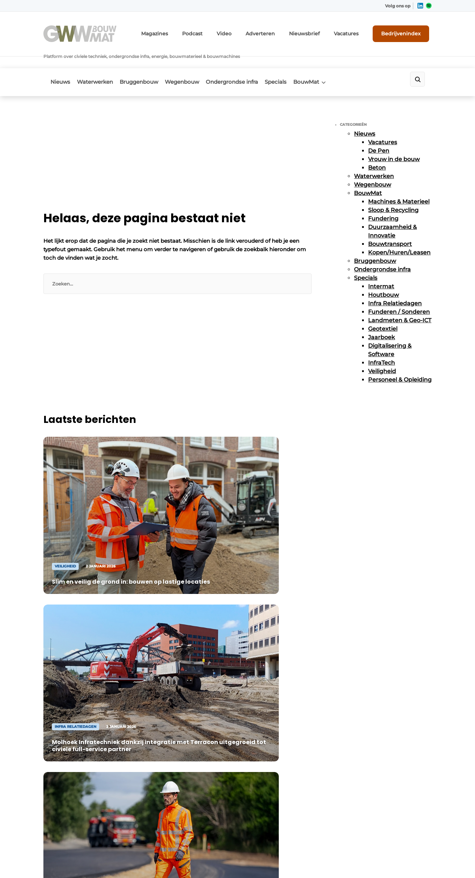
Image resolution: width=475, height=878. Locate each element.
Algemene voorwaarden (367, 860)
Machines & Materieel (398, 180)
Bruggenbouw (148, 62)
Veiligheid (382, 349)
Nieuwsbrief (317, 31)
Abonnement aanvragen (171, 650)
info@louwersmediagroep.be (390, 780)
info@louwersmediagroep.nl (389, 674)
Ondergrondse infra (250, 62)
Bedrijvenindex (405, 31)
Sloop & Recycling (393, 188)
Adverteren (278, 31)
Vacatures (354, 31)
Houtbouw (383, 273)
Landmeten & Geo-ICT (399, 298)
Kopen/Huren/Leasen (399, 231)
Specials (298, 62)
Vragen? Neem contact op (373, 559)
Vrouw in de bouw (394, 137)
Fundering (383, 197)
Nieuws (60, 62)
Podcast (217, 31)
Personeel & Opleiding (400, 358)
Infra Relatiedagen (395, 281)
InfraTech (381, 341)
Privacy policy (417, 860)
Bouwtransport (390, 222)
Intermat (381, 264)
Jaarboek (381, 315)
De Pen (378, 129)
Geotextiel (382, 307)
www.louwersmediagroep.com (392, 816)
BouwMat (334, 62)
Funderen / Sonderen (399, 290)
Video (246, 31)
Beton (377, 146)
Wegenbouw (196, 62)
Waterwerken (100, 62)
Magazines (183, 31)
